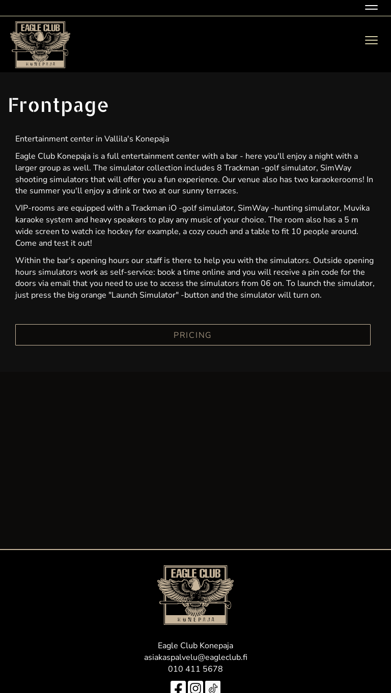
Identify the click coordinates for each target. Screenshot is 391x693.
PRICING (193, 335)
